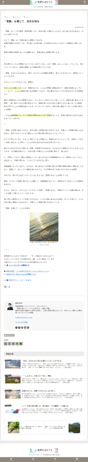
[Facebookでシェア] (9, 343)
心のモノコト (9, 335)
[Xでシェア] (5, 343)
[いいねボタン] (5, 286)
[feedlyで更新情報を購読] (25, 327)
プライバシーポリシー (35, 456)
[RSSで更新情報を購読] (28, 327)
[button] (21, 343)
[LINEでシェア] (17, 343)
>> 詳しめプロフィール (23, 317)
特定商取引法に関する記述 (52, 456)
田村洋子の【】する (21, 274)
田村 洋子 (18, 303)
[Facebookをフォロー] (19, 327)
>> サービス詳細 (21, 322)
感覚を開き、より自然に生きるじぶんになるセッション (27, 271)
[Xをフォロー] (16, 327)
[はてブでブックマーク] (13, 343)
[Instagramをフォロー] (22, 327)
